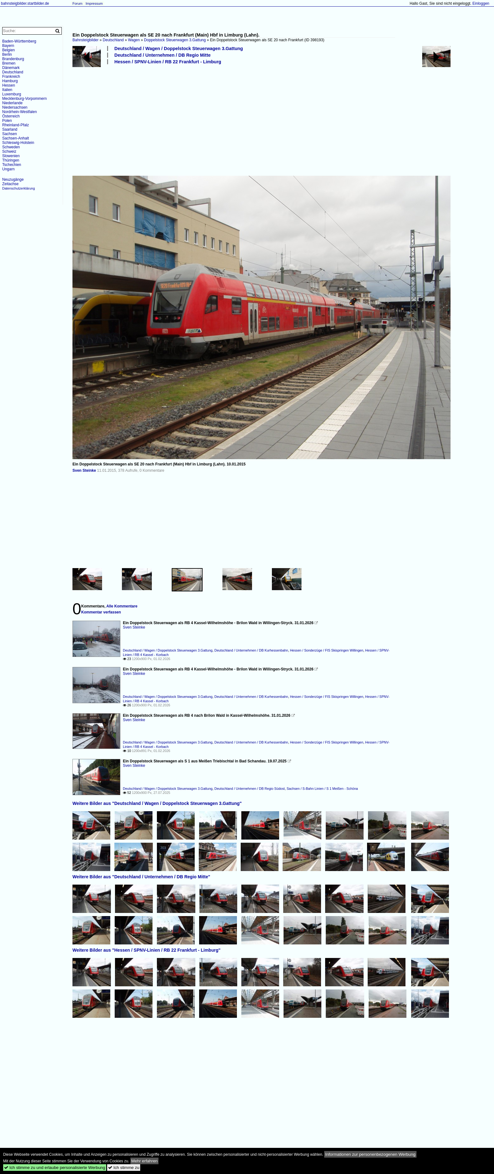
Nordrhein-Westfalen (19, 112)
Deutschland (113, 40)
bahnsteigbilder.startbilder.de (25, 3)
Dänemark (11, 68)
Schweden (11, 147)
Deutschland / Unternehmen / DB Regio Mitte (162, 55)
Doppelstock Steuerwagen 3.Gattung (175, 40)
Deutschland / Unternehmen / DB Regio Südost (249, 788)
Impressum (94, 3)
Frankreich (11, 76)
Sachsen (9, 134)
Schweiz (9, 151)
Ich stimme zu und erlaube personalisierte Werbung (54, 1167)
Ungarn (8, 169)
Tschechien (11, 164)
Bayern (8, 45)
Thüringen (10, 160)
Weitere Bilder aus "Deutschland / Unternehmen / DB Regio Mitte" (141, 876)
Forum (77, 3)
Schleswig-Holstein (18, 142)
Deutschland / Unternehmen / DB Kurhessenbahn (251, 650)
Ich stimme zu (123, 1167)
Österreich (11, 116)
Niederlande (12, 103)
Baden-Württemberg (19, 41)
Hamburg (10, 81)
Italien (7, 90)
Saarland (9, 129)
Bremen (8, 63)
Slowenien (11, 156)
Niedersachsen (14, 107)
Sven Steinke (84, 470)
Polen (7, 120)
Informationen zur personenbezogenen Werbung (370, 1154)
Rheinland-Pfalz (15, 125)
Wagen (134, 40)
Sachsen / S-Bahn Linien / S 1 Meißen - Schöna (322, 788)
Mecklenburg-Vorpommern (24, 98)
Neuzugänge (13, 179)
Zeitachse (10, 184)
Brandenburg (13, 59)
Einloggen (481, 3)
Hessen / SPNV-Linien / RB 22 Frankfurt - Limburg (167, 61)
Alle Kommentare (121, 606)
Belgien (8, 50)
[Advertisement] (261, 120)
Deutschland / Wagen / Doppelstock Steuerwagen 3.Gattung (178, 48)
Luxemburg (11, 94)
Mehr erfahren (144, 1161)
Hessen (8, 85)
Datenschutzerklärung (18, 188)
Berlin (7, 54)
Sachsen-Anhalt (15, 138)
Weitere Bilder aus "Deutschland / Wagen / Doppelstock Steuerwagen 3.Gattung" (157, 803)
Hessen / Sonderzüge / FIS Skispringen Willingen (326, 650)
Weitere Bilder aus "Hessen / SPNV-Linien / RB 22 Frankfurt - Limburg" (146, 950)
